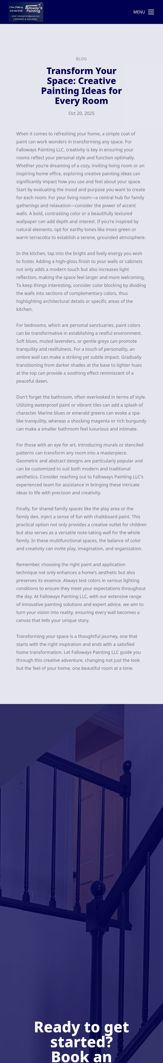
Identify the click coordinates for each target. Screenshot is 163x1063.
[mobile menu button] (151, 12)
